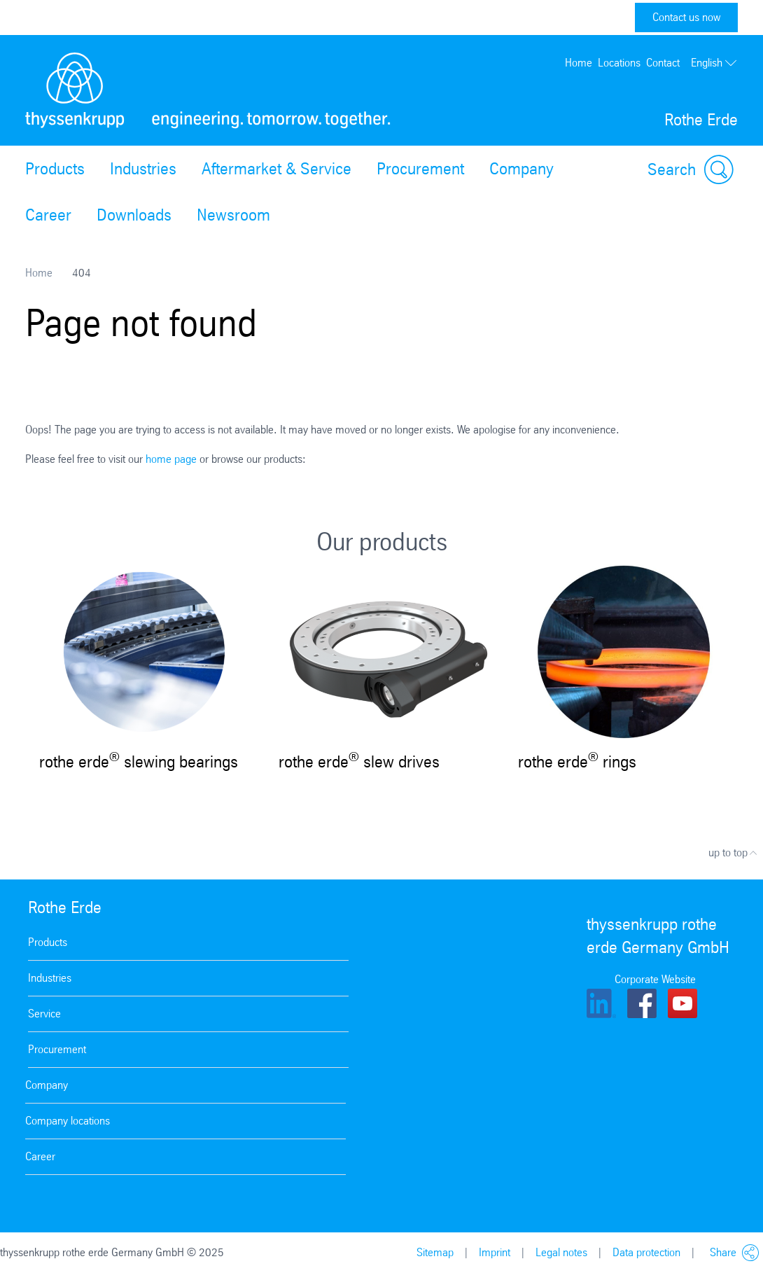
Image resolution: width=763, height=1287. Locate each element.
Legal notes (561, 1252)
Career (48, 215)
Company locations (67, 1120)
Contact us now (686, 17)
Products (55, 169)
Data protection (646, 1252)
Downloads (134, 215)
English (714, 63)
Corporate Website (655, 979)
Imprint (494, 1252)
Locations (619, 62)
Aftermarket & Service (276, 169)
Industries (143, 169)
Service (44, 1013)
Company (521, 169)
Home (578, 62)
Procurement (420, 169)
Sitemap (435, 1252)
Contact (663, 62)
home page (171, 459)
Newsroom (233, 215)
